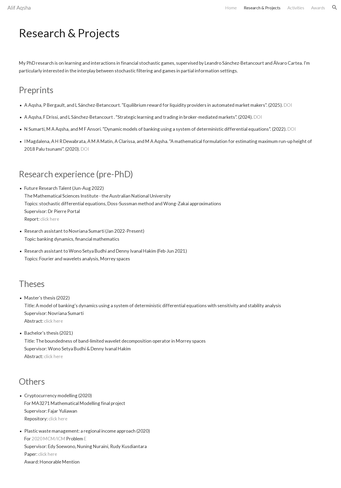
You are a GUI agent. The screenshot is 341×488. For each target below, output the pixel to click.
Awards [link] (318, 7)
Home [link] (231, 7)
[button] (334, 7)
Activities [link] (295, 7)
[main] (170, 32)
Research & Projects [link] (262, 7)
